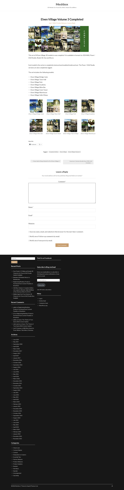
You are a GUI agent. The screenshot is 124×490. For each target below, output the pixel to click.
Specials (15, 471)
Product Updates (18, 464)
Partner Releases (18, 459)
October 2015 (17, 385)
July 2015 (15, 392)
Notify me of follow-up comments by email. (45, 236)
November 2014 (17, 411)
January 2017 (16, 358)
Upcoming (16, 475)
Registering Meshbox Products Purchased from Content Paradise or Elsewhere (23, 283)
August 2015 (16, 390)
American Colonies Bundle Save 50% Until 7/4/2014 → (81, 162)
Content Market (17, 450)
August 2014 (16, 418)
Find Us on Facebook (44, 258)
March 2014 (16, 429)
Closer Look (16, 448)
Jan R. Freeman (17, 328)
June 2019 (16, 339)
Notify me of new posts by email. (41, 241)
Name (30, 207)
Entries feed (42, 301)
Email (30, 215)
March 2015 (16, 401)
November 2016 (17, 360)
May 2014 (16, 424)
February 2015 (17, 404)
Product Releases (62, 23)
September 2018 (17, 344)
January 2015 (16, 406)
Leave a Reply (71, 23)
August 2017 (16, 353)
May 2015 (16, 397)
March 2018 (16, 348)
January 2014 (16, 434)
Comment (62, 182)
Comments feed (43, 303)
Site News (16, 468)
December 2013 (17, 436)
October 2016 (17, 362)
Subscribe (41, 285)
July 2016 (15, 369)
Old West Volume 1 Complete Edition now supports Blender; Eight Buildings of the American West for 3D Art (23, 290)
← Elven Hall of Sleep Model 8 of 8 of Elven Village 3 (46, 161)
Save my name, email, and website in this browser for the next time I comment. (56, 232)
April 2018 (16, 346)
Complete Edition (53, 152)
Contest (15, 452)
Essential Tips (17, 457)
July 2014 (15, 420)
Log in (40, 298)
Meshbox (62, 4)
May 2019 (16, 341)
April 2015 (16, 399)
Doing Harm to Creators (19, 454)
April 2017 (16, 355)
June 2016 (16, 371)
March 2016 (16, 378)
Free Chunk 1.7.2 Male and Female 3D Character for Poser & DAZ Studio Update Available (23, 273)
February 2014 (17, 431)
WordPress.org (43, 305)
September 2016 (17, 365)
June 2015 (16, 395)
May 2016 (16, 374)
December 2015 (17, 381)
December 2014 (17, 408)
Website (31, 224)
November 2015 (17, 383)
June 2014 (16, 422)
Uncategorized (17, 473)
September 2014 (17, 415)
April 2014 (16, 427)
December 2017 (17, 351)
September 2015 (17, 388)
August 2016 (16, 367)
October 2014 (17, 413)
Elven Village (63, 152)
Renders (15, 466)
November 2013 (17, 438)
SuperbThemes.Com (32, 486)
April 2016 (16, 376)
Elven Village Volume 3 (74, 152)
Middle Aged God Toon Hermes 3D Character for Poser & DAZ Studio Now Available (23, 296)
